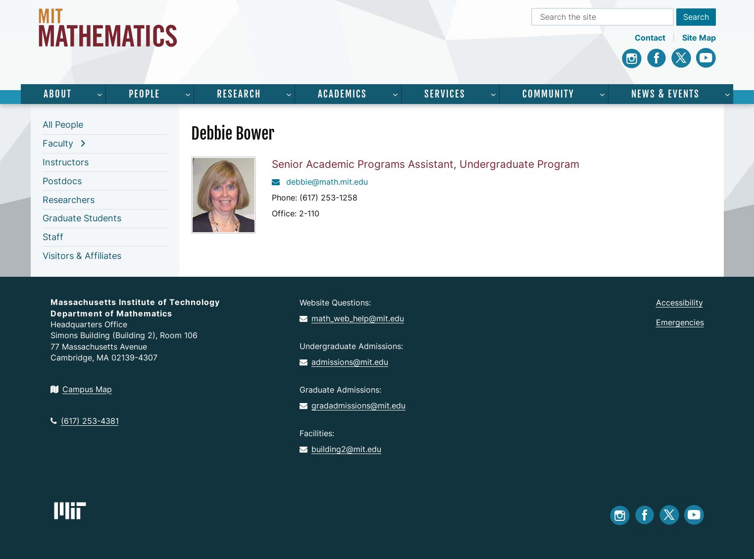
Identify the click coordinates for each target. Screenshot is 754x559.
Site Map (699, 38)
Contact (650, 38)
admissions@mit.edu (344, 362)
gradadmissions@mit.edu (352, 405)
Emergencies (680, 322)
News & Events (665, 94)
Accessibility (679, 302)
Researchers (69, 200)
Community (548, 94)
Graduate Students (82, 218)
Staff (53, 237)
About (58, 94)
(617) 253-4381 (84, 421)
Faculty (58, 143)
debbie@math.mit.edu (320, 182)
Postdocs (62, 181)
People (144, 94)
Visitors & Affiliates (82, 256)
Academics (342, 94)
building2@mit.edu (340, 449)
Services (444, 94)
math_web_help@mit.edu (352, 318)
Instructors (66, 162)
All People (63, 124)
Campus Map (81, 389)
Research (239, 94)
